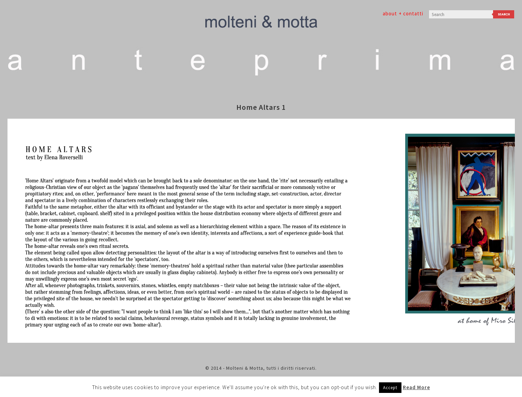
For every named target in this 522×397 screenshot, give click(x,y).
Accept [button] (390, 388)
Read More (416, 387)
